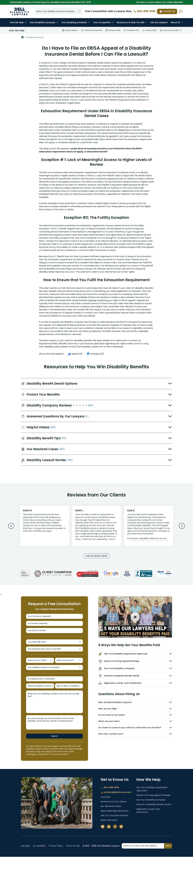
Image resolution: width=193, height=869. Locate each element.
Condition (75, 22)
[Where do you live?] (69, 668)
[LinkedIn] (109, 839)
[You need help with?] (54, 647)
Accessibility (39, 858)
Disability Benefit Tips (35, 37)
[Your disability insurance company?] (54, 676)
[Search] (78, 11)
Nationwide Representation (115, 823)
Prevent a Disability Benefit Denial (153, 816)
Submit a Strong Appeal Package (153, 807)
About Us (177, 22)
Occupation (103, 22)
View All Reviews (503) (96, 556)
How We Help (18, 22)
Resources (132, 22)
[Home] (22, 37)
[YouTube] (103, 839)
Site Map (25, 858)
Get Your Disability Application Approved (151, 801)
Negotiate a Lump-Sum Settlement (148, 823)
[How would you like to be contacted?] (54, 655)
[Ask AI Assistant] (181, 11)
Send (168, 858)
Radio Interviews (109, 832)
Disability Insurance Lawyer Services (19, 11)
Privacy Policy (56, 858)
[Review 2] (96, 527)
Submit (54, 748)
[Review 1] (44, 525)
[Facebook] (115, 839)
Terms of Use (73, 858)
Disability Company (44, 22)
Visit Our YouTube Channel (114, 827)
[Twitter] (121, 839)
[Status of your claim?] (40, 668)
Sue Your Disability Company (151, 812)
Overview (105, 809)
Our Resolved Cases (111, 818)
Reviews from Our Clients (113, 813)
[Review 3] (148, 527)
